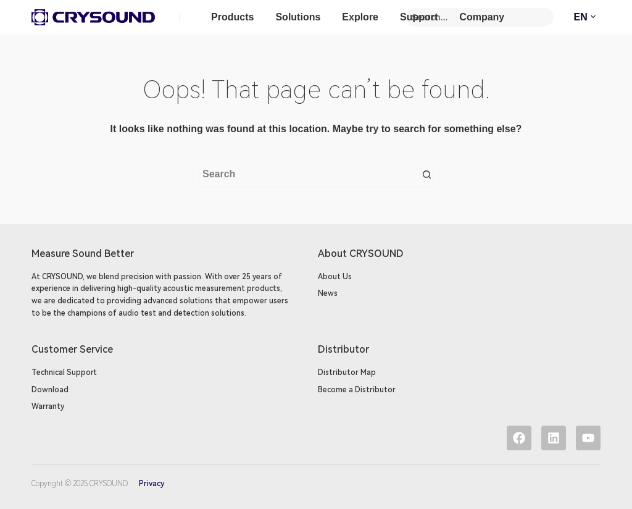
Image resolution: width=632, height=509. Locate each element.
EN (587, 17)
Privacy (150, 483)
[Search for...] (304, 174)
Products (232, 17)
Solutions (297, 17)
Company (481, 17)
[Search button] (427, 174)
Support (419, 17)
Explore (360, 17)
